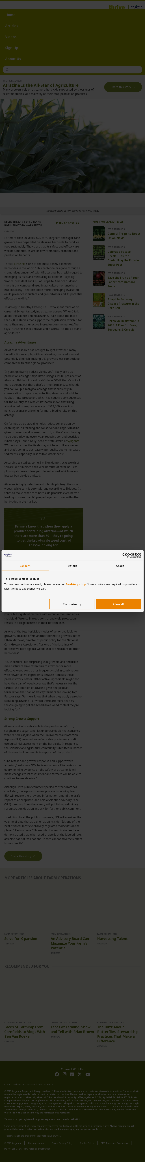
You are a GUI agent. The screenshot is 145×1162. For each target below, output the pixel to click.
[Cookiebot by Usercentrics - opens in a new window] (125, 555)
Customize (72, 604)
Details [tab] (72, 565)
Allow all (118, 604)
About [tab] (120, 565)
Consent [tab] (25, 565)
